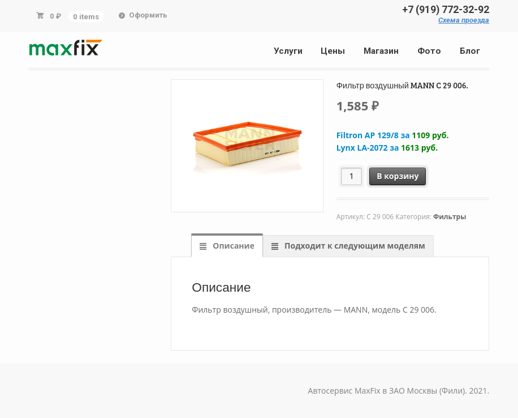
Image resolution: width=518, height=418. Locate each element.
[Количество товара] (351, 176)
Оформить (148, 15)
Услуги (288, 51)
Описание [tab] (232, 245)
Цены (333, 51)
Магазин (381, 51)
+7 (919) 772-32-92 (445, 9)
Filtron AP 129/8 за (392, 135)
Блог (470, 51)
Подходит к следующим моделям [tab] (353, 245)
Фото (429, 51)
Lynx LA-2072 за (387, 147)
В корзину (397, 175)
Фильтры (449, 216)
